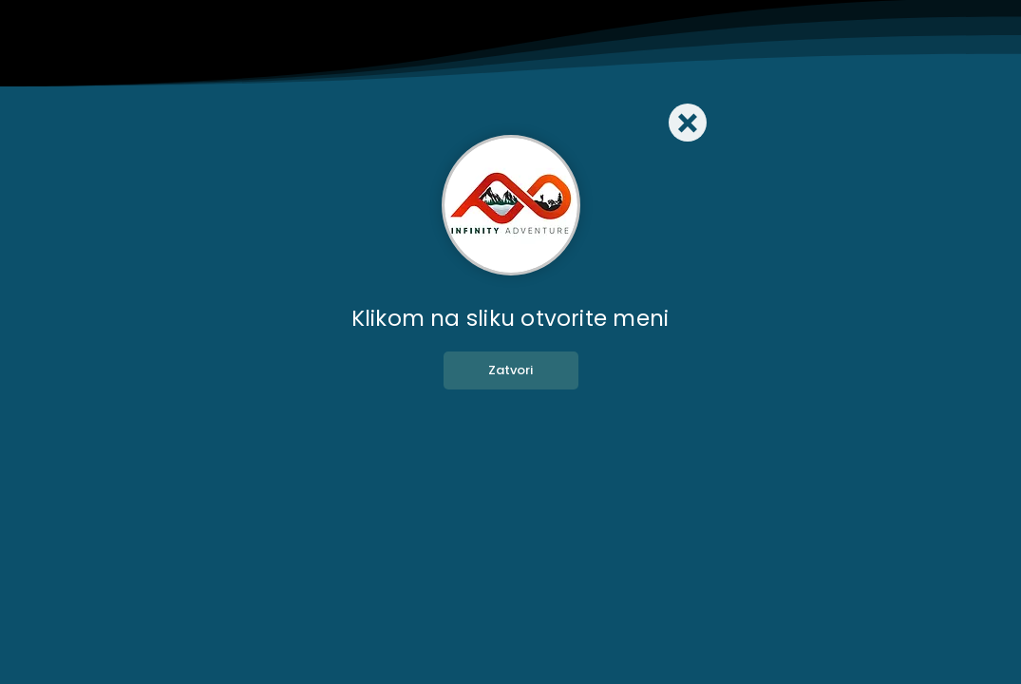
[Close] (688, 123)
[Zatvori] (511, 371)
